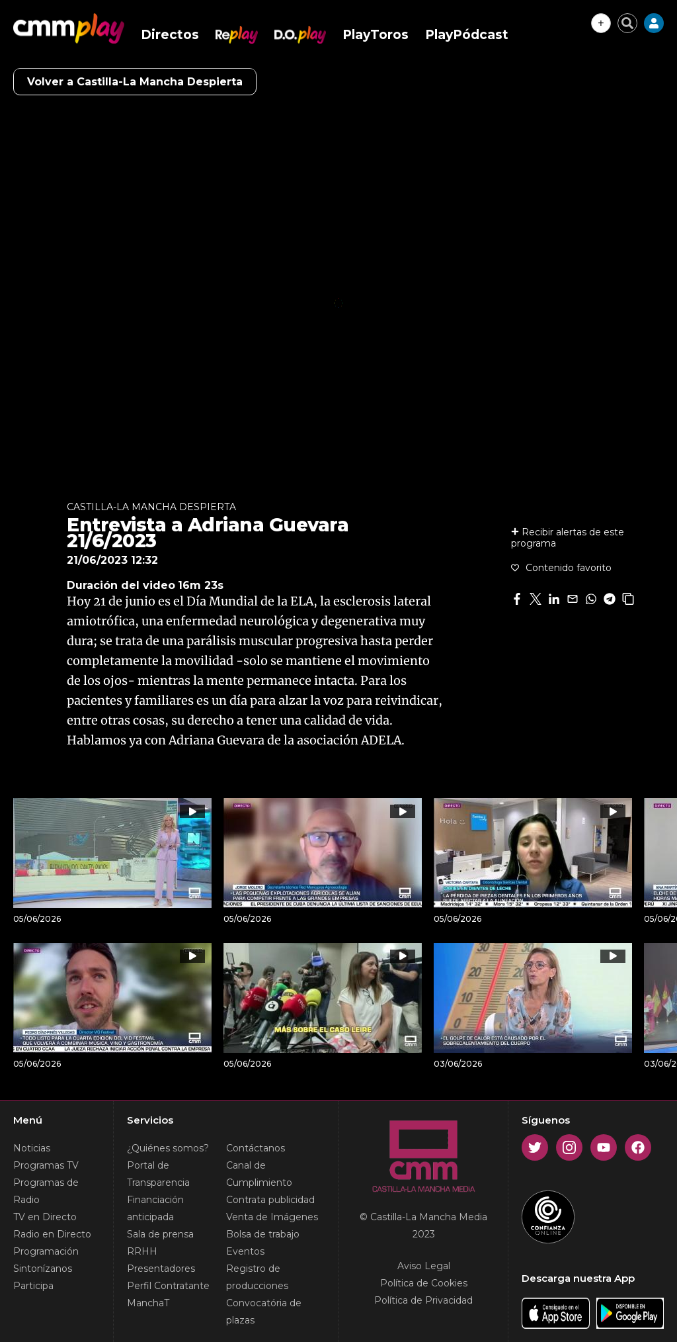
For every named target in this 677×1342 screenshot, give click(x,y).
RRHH (142, 1251)
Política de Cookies (423, 1283)
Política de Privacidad (423, 1300)
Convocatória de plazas (263, 1311)
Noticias (31, 1148)
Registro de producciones (257, 1277)
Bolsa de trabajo (262, 1234)
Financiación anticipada (155, 1208)
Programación (46, 1251)
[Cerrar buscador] (627, 23)
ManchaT (148, 1303)
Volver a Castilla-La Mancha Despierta (135, 81)
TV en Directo (45, 1217)
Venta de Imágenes (272, 1217)
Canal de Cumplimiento (259, 1173)
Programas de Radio (46, 1191)
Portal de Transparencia (158, 1173)
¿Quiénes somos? (168, 1148)
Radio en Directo (52, 1234)
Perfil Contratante (168, 1286)
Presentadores (161, 1269)
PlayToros (375, 34)
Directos (170, 34)
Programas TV (46, 1165)
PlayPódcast (466, 34)
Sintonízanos (42, 1269)
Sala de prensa (160, 1234)
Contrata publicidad (270, 1200)
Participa (33, 1286)
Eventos (245, 1251)
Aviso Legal (423, 1266)
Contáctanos (255, 1148)
